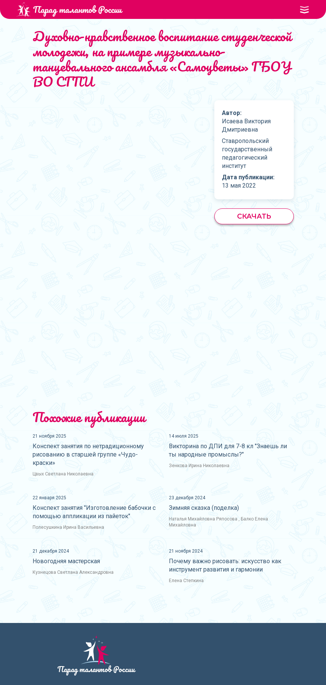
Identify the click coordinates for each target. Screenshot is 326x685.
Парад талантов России (69, 9)
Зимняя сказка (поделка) (204, 507)
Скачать (254, 216)
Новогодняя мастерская (66, 561)
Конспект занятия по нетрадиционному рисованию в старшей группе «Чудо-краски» (88, 454)
